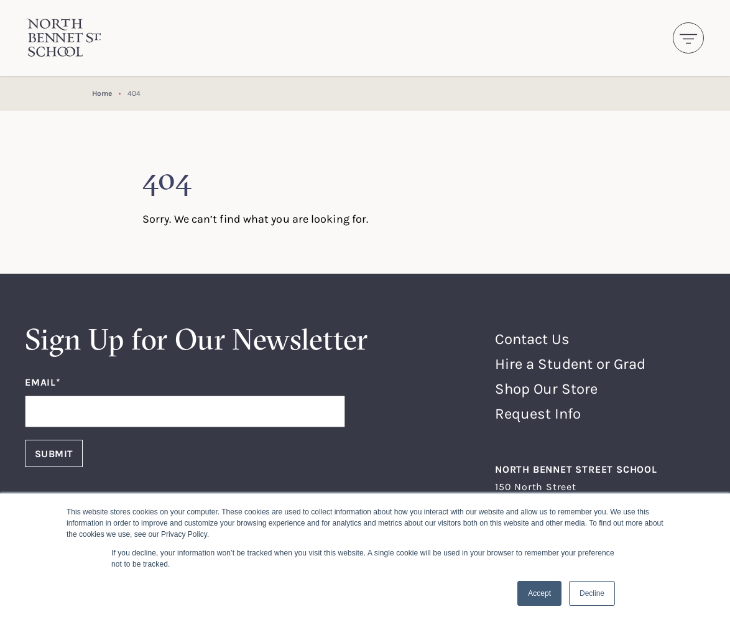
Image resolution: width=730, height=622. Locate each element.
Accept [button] (539, 593)
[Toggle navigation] (688, 37)
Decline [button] (592, 593)
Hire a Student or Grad (570, 364)
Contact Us (532, 339)
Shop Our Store (546, 388)
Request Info (538, 413)
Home (102, 93)
